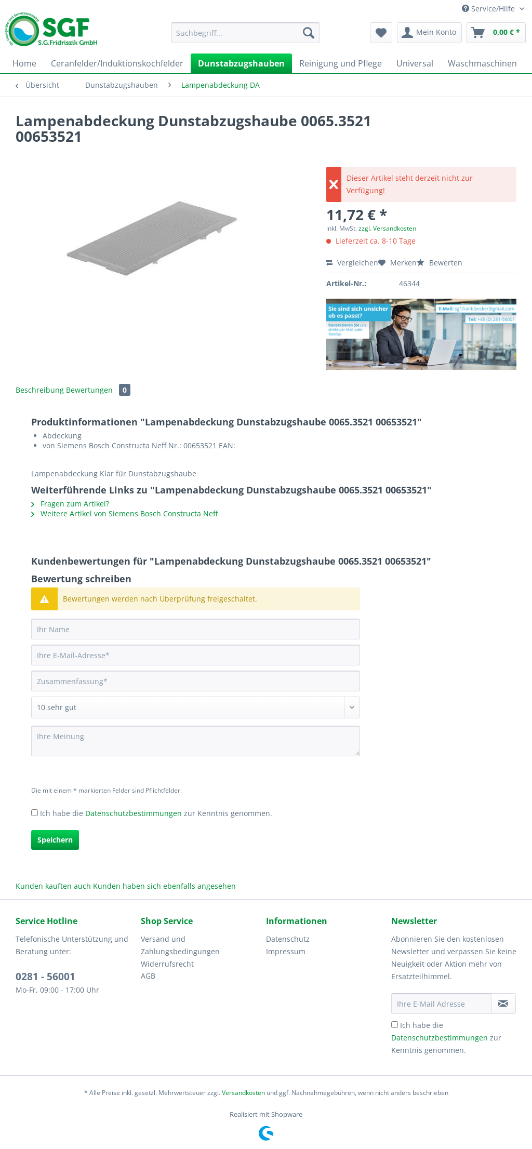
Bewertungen (98, 390)
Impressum (285, 951)
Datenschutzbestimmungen (133, 813)
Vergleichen (352, 263)
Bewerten (439, 263)
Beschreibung (40, 390)
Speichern (55, 840)
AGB (148, 976)
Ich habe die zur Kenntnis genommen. (156, 813)
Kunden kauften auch (53, 886)
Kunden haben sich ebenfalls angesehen (164, 886)
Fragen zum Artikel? (70, 504)
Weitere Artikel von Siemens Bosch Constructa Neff (124, 513)
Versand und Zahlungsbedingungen (180, 945)
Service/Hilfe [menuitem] (489, 9)
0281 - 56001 (45, 976)
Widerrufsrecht (167, 964)
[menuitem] (245, 37)
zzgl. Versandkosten (387, 228)
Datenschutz (288, 939)
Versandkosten (243, 1092)
